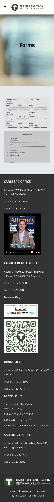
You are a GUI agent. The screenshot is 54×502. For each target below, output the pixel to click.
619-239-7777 (20, 455)
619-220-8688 (20, 201)
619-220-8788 (17, 208)
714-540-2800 (20, 382)
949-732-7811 (17, 389)
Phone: (8, 382)
